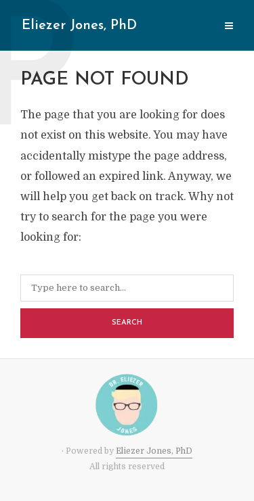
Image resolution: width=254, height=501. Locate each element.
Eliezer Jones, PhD (79, 25)
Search (127, 323)
